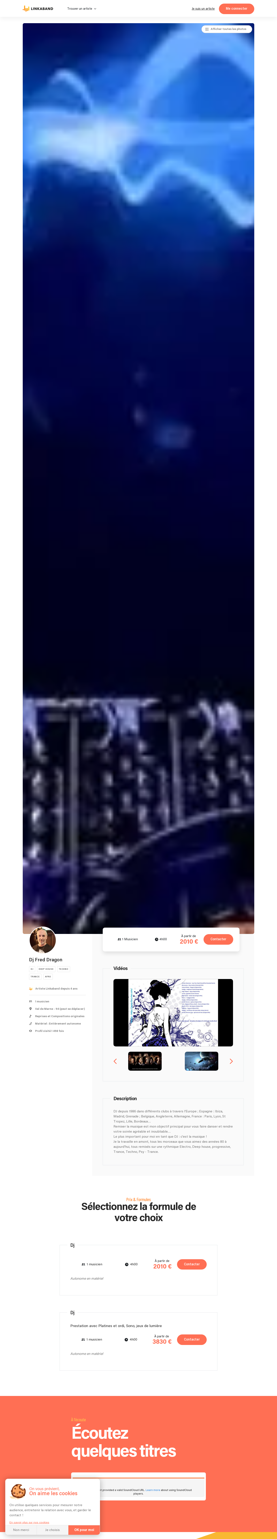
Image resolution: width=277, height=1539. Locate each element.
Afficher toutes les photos (228, 29)
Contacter (218, 939)
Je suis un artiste (203, 8)
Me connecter (236, 9)
